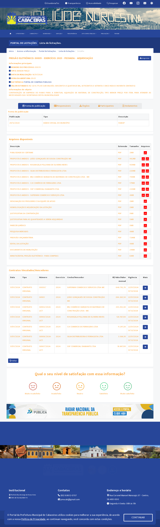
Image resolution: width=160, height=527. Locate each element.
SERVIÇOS (59, 34)
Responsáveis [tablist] (62, 106)
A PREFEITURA (20, 34)
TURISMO (116, 34)
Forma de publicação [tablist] (33, 106)
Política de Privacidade (33, 519)
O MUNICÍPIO (34, 34)
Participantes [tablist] (106, 106)
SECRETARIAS (47, 34)
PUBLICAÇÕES (105, 34)
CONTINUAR (138, 517)
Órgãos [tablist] (85, 106)
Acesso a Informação (26, 51)
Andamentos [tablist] (129, 106)
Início (11, 51)
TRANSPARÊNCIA (72, 34)
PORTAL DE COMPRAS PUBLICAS (38, 82)
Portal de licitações (47, 51)
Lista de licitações (67, 51)
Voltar (13, 360)
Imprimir (145, 58)
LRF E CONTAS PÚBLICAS (89, 34)
